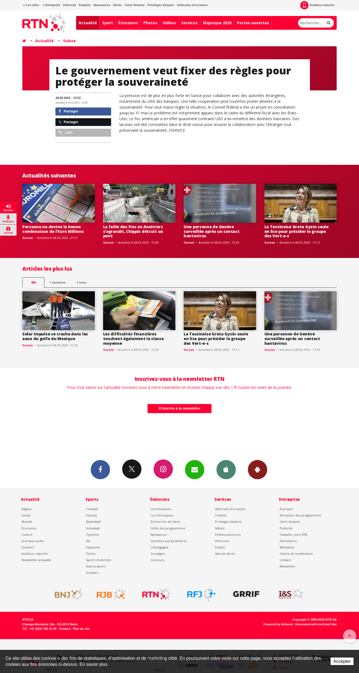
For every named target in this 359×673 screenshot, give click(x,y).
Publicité (286, 528)
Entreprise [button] (51, 5)
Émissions (128, 22)
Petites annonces (227, 534)
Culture (27, 534)
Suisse (69, 40)
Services (189, 22)
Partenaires (288, 541)
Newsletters (194, 469)
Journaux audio (33, 541)
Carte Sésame (135, 5)
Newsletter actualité (36, 560)
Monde (27, 521)
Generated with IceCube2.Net (316, 624)
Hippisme (93, 547)
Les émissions (161, 509)
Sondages (158, 553)
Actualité (88, 22)
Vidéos (169, 22)
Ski (88, 541)
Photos (150, 22)
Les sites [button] (31, 5)
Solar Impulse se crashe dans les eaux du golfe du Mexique (55, 336)
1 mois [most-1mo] (81, 282)
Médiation (287, 547)
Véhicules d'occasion (192, 5)
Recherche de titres (165, 521)
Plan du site (81, 628)
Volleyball (93, 528)
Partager (68, 111)
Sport (107, 22)
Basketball (93, 521)
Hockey (91, 515)
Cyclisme (92, 534)
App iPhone (226, 469)
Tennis (90, 553)
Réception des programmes (300, 515)
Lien (66, 132)
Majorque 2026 (217, 22)
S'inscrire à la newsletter (179, 408)
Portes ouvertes (253, 22)
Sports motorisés (98, 560)
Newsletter (288, 566)
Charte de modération (296, 553)
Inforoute (69, 5)
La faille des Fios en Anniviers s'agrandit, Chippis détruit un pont (133, 231)
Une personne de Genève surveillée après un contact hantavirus (211, 231)
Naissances (101, 5)
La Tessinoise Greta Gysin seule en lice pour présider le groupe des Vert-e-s (296, 231)
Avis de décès (225, 553)
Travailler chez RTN (293, 534)
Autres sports (96, 566)
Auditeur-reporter (317, 5)
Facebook (100, 469)
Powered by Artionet (278, 624)
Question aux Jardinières (169, 541)
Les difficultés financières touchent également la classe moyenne (133, 338)
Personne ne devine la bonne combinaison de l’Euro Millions (53, 229)
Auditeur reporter (35, 553)
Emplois (85, 5)
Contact (285, 560)
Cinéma (220, 515)
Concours (158, 560)
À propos (286, 509)
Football (92, 509)
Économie (29, 528)
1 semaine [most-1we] (57, 282)
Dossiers (28, 547)
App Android (257, 469)
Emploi (220, 547)
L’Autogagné (159, 547)
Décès (117, 5)
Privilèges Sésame (161, 5)
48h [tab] (33, 282)
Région (27, 509)
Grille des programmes (168, 528)
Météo (220, 528)
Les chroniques (162, 515)
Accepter (342, 661)
